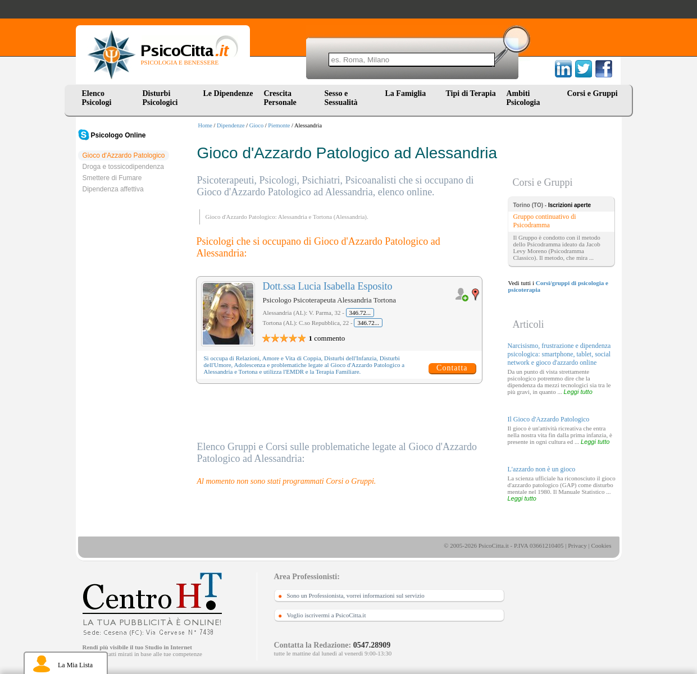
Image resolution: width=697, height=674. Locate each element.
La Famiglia (407, 93)
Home (205, 125)
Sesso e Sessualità (341, 98)
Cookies (601, 545)
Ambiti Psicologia (523, 98)
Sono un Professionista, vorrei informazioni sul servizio (356, 595)
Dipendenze (231, 125)
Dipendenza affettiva (113, 189)
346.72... (360, 312)
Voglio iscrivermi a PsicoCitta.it (326, 615)
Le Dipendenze (228, 93)
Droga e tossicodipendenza (123, 167)
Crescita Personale (280, 98)
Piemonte (279, 125)
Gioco (256, 125)
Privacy (577, 545)
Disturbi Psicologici (160, 98)
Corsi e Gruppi (592, 93)
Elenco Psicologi (97, 98)
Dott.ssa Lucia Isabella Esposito (328, 286)
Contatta (451, 368)
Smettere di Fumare (112, 178)
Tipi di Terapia (471, 93)
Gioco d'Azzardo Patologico (124, 155)
